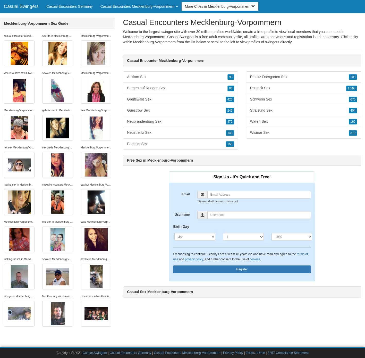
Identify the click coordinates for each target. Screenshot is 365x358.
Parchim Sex (180, 144)
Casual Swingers (21, 6)
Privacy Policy (233, 353)
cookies (255, 259)
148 (230, 133)
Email (185, 194)
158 (230, 144)
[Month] (194, 237)
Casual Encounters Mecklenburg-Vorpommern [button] (139, 6)
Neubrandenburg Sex (180, 121)
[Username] (259, 215)
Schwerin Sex (303, 99)
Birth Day (181, 226)
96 (230, 88)
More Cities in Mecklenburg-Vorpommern (220, 6)
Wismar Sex (303, 133)
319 (352, 133)
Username (182, 215)
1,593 (351, 88)
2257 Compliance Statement (288, 353)
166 (352, 121)
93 (230, 77)
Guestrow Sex (180, 110)
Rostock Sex (303, 88)
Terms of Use (255, 353)
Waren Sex (303, 121)
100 (352, 77)
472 (230, 121)
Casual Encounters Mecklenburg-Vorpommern (187, 353)
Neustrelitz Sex (180, 133)
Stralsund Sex (303, 110)
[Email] (259, 194)
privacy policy (194, 259)
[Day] (243, 237)
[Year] (291, 237)
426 (230, 99)
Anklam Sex (180, 77)
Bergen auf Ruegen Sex (180, 88)
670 (352, 99)
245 (230, 110)
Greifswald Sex (180, 99)
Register (242, 269)
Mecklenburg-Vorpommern (154, 42)
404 (352, 110)
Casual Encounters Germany (69, 6)
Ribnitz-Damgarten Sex (303, 77)
